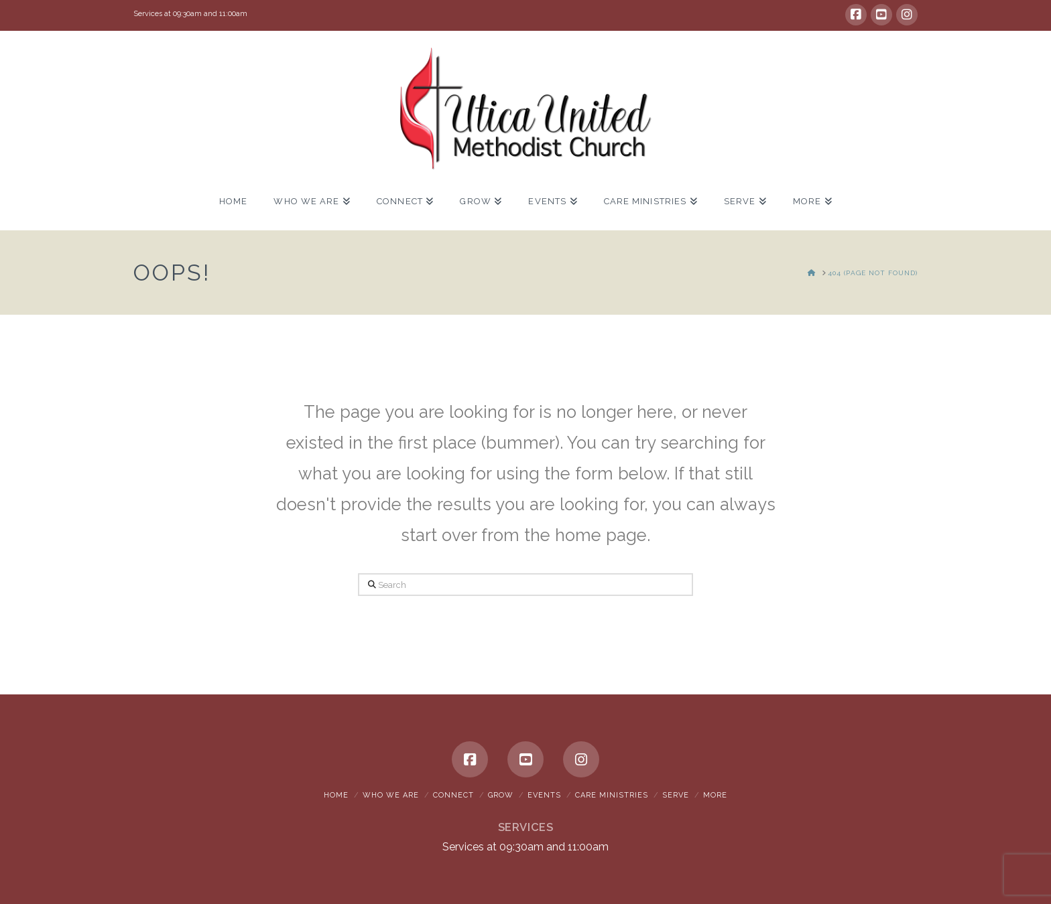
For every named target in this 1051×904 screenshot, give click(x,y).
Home (336, 795)
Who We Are (391, 795)
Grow (500, 795)
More (715, 795)
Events (544, 795)
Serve (675, 795)
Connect (453, 795)
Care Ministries (611, 795)
